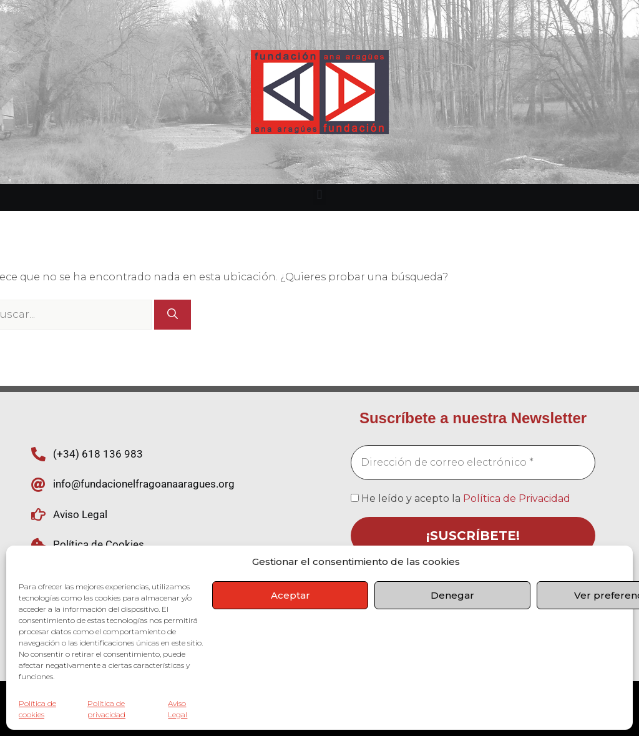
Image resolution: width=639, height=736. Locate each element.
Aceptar (290, 595)
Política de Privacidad (516, 498)
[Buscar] (172, 315)
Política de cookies (37, 709)
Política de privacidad (106, 709)
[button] (319, 194)
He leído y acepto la (460, 498)
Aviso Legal (177, 709)
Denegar (452, 595)
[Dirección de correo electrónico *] (473, 462)
